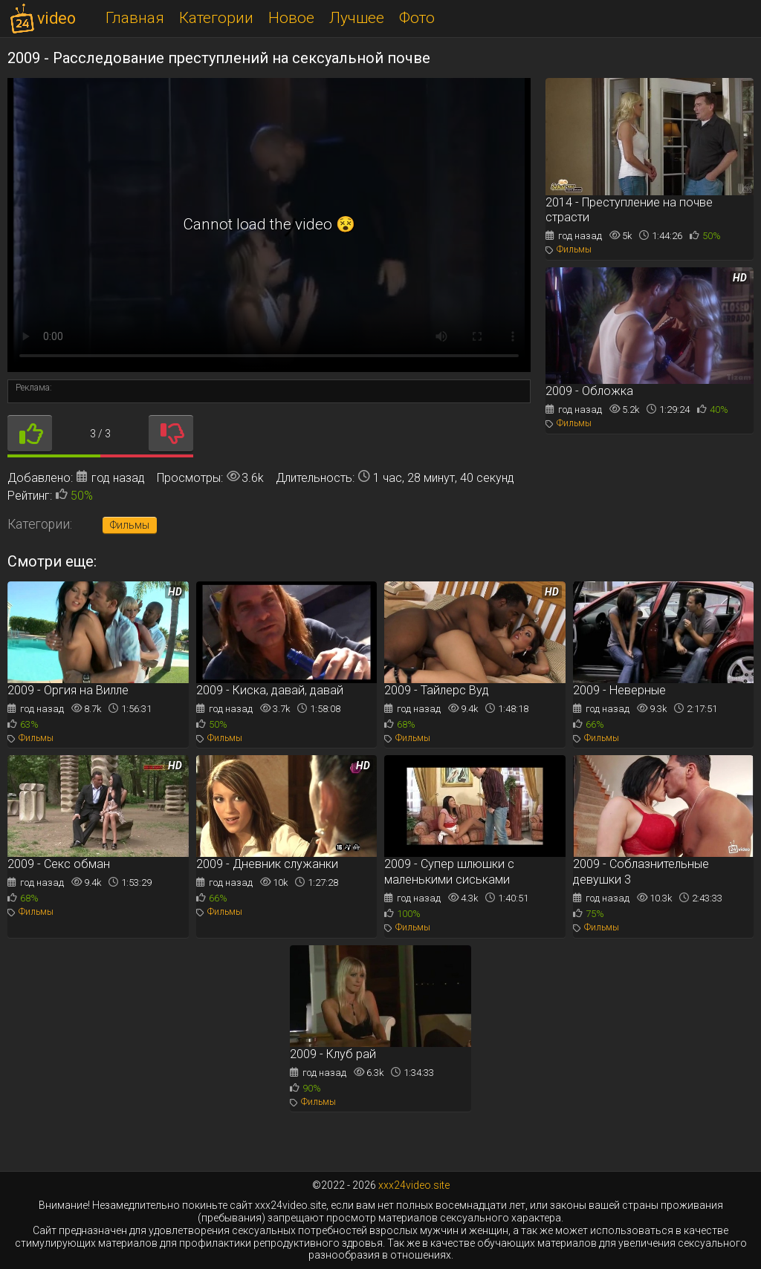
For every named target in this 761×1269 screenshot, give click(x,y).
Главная (135, 18)
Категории (216, 18)
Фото (417, 18)
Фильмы (129, 525)
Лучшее (356, 18)
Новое (291, 18)
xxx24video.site (414, 1185)
